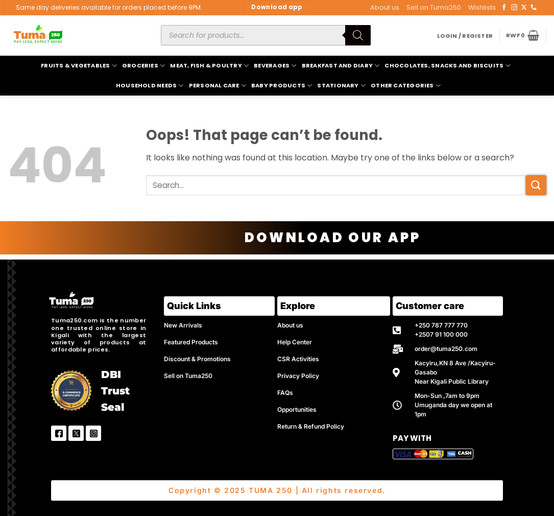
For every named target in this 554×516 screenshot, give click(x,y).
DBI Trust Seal (115, 390)
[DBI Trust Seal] (71, 390)
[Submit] (536, 185)
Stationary (341, 85)
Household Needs (150, 85)
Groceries (143, 66)
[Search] (358, 35)
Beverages (275, 66)
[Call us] (534, 7)
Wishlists (482, 7)
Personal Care (217, 85)
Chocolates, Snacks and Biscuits (447, 66)
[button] (465, 36)
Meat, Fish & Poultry (209, 66)
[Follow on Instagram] (514, 7)
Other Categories (406, 85)
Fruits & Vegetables (79, 66)
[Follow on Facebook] (504, 7)
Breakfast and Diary (341, 66)
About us (384, 7)
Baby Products (281, 85)
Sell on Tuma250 (433, 7)
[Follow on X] (524, 7)
